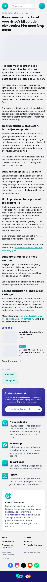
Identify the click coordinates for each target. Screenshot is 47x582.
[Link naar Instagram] (17, 565)
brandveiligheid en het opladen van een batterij (22, 317)
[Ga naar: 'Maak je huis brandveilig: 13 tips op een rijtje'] (23, 336)
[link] (9, 374)
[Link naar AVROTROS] (19, 576)
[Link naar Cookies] (23, 558)
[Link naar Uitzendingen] (12, 541)
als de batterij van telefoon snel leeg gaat (22, 249)
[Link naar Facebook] (10, 565)
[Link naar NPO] (28, 576)
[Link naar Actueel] (34, 537)
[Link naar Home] (12, 537)
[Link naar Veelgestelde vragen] (34, 546)
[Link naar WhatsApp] (36, 565)
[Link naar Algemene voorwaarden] (12, 553)
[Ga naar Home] (5, 6)
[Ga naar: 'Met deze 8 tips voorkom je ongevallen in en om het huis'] (23, 351)
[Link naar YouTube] (30, 565)
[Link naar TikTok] (23, 565)
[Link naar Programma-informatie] (12, 546)
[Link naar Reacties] (34, 541)
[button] (34, 6)
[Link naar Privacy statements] (34, 553)
